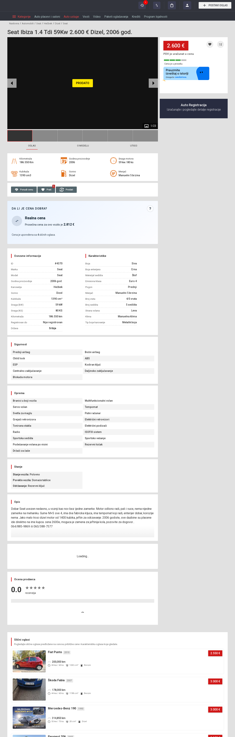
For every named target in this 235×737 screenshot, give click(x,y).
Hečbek (48, 23)
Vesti (86, 16)
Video (97, 16)
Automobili (28, 23)
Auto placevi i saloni (47, 16)
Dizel (57, 23)
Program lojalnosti (155, 16)
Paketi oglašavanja (116, 16)
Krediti (136, 16)
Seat (38, 23)
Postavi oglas (215, 5)
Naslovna (14, 23)
